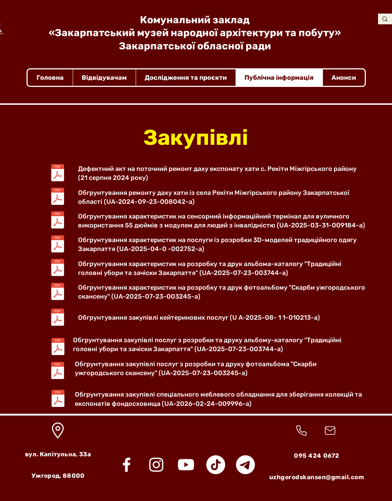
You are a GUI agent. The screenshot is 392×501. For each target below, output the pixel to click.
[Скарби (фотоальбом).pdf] (57, 292)
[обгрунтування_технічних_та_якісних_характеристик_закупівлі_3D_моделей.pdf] (57, 244)
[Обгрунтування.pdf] (57, 197)
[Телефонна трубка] (302, 430)
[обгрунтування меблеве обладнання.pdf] (58, 399)
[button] (104, 77)
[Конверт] (330, 430)
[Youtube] (185, 464)
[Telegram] (245, 464)
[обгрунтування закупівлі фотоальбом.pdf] (57, 371)
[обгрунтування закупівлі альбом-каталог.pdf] (58, 347)
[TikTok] (215, 464)
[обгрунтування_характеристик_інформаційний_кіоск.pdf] (57, 221)
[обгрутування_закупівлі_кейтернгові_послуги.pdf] (57, 318)
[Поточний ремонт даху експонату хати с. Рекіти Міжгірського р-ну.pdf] (57, 173)
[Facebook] (126, 464)
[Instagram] (156, 464)
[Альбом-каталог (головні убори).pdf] (57, 268)
